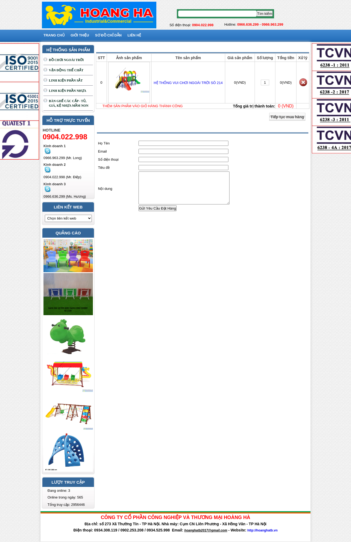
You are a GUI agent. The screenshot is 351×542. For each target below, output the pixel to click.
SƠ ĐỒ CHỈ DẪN (108, 35)
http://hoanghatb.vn (262, 530)
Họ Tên (104, 143)
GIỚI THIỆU (80, 35)
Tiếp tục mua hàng (287, 117)
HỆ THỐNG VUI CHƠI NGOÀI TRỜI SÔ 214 (188, 83)
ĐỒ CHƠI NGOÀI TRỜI (66, 60)
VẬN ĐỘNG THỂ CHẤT (66, 70)
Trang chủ (54, 35)
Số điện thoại (108, 159)
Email (102, 151)
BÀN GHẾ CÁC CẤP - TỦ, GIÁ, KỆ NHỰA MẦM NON (68, 103)
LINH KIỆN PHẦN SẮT (66, 80)
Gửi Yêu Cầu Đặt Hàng (157, 215)
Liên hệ (134, 35)
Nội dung (105, 192)
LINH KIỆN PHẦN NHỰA (67, 91)
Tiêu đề (104, 168)
